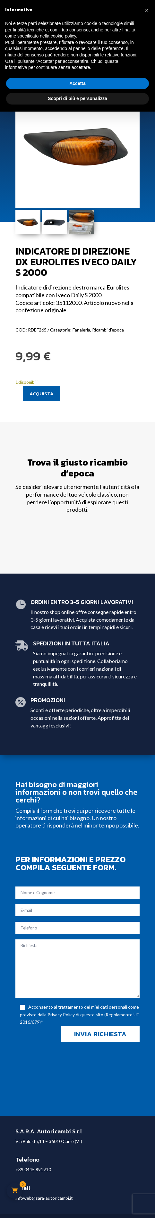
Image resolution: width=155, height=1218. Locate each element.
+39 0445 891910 (33, 1169)
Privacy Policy (61, 1014)
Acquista (42, 393)
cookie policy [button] (63, 35)
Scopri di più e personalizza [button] (77, 98)
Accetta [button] (77, 83)
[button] (147, 10)
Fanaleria (81, 329)
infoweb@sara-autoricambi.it (44, 1198)
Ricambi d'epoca (108, 329)
